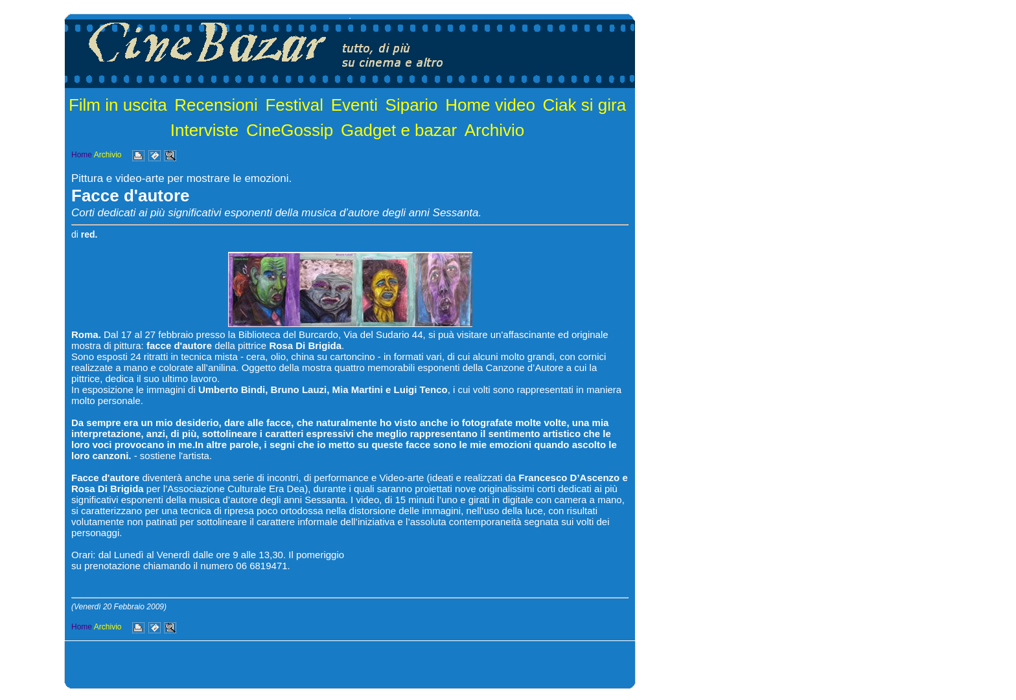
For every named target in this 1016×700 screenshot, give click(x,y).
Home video (490, 105)
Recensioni (216, 105)
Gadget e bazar (399, 130)
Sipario (412, 105)
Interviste (204, 130)
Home (81, 154)
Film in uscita (118, 105)
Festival (294, 105)
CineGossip (289, 130)
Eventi (354, 105)
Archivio (494, 130)
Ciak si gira (585, 105)
